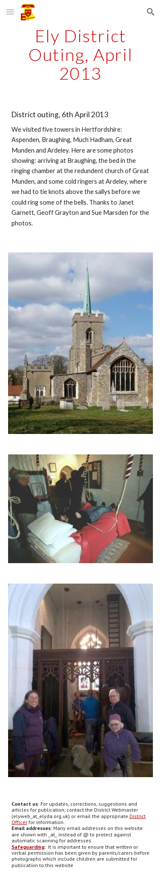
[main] (80, 54)
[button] (10, 11)
